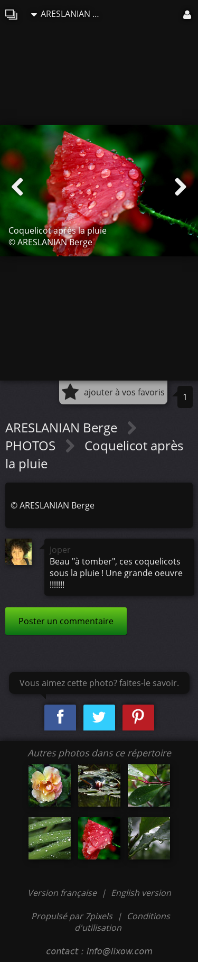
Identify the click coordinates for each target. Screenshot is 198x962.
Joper (60, 550)
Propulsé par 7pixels (71, 916)
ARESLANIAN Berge (68, 14)
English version (141, 893)
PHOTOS (32, 445)
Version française (63, 893)
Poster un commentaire (66, 621)
